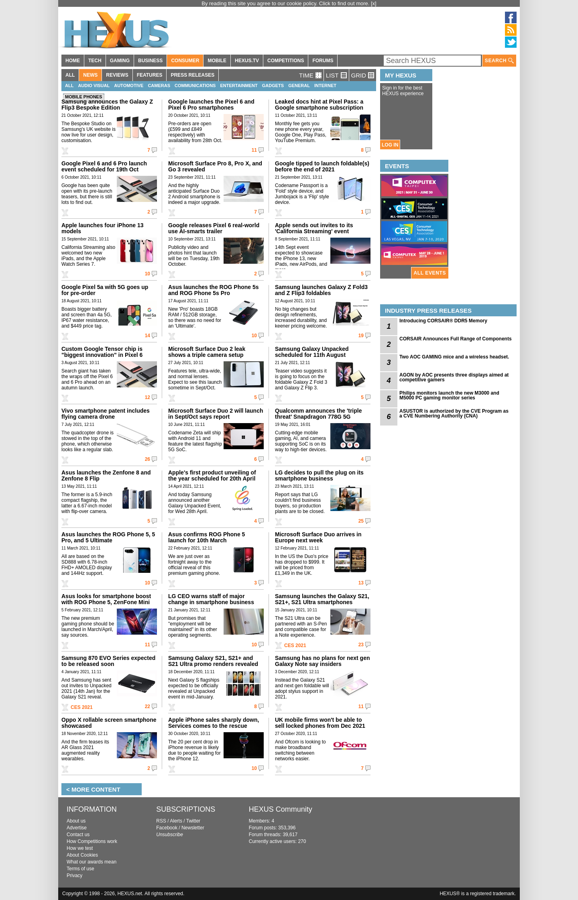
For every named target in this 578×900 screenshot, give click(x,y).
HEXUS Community (280, 809)
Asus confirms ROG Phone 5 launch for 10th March (206, 537)
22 (147, 706)
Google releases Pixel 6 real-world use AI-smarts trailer (213, 228)
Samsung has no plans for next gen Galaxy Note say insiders (322, 661)
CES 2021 (295, 645)
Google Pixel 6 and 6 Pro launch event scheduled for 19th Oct (104, 166)
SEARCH (499, 61)
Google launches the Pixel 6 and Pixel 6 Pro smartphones (211, 104)
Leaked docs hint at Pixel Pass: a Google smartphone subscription (319, 104)
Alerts (176, 821)
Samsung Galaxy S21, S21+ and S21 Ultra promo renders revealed (213, 661)
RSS (161, 821)
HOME (72, 60)
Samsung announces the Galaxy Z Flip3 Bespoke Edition (107, 104)
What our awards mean (91, 862)
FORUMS (322, 60)
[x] (374, 3)
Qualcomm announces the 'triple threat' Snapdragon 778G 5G (318, 413)
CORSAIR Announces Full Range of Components (455, 338)
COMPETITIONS (285, 60)
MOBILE (217, 60)
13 (361, 583)
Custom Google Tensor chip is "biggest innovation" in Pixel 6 (101, 352)
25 (361, 521)
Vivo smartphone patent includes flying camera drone (105, 413)
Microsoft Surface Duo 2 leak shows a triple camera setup (206, 352)
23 (361, 645)
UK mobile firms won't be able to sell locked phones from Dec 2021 (320, 723)
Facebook (166, 828)
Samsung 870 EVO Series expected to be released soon (108, 661)
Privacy (74, 875)
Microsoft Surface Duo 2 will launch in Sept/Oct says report (215, 413)
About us (76, 821)
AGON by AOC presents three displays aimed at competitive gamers (454, 377)
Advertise (77, 828)
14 (147, 335)
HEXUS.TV (247, 60)
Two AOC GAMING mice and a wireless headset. (454, 356)
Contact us (78, 834)
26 (147, 459)
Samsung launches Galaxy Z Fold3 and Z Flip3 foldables (321, 290)
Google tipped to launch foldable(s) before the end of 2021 (322, 166)
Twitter (193, 821)
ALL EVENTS (430, 273)
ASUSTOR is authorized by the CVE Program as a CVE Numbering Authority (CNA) (454, 413)
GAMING (120, 60)
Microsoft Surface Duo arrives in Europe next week (318, 537)
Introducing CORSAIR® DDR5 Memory (443, 320)
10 (147, 274)
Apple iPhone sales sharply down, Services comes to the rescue (213, 723)
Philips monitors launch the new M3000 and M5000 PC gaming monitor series (449, 395)
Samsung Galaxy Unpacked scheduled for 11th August (312, 352)
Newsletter (192, 828)
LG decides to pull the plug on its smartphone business (319, 475)
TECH (95, 60)
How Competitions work (92, 841)
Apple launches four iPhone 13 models (102, 228)
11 (254, 150)
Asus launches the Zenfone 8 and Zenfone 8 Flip (106, 475)
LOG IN (390, 145)
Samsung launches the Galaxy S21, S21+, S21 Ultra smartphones (322, 599)
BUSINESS (150, 60)
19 (361, 335)
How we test (80, 848)
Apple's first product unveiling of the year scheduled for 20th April (212, 475)
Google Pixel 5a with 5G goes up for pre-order (104, 290)
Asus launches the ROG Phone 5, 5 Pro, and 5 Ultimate (108, 537)
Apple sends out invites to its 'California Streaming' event (314, 228)
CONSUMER (185, 60)
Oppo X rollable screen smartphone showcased (109, 723)
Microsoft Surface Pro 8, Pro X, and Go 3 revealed (215, 166)
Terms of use (80, 868)
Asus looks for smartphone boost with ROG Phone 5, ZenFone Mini (106, 599)
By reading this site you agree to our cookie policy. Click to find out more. (286, 3)
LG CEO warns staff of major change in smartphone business (211, 599)
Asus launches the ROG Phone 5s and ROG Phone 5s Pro (213, 290)
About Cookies (82, 855)
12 (147, 397)
